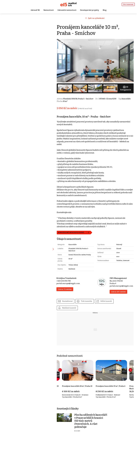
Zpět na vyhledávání (97, 18)
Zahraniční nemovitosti (66, 10)
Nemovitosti (49, 10)
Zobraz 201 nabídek (119, 291)
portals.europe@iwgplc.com (69, 283)
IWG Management (118, 277)
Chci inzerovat (128, 4)
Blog (104, 10)
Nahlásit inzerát (70, 307)
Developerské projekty (89, 10)
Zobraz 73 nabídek (66, 289)
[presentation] (61, 369)
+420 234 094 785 (65, 280)
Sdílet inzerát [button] (107, 301)
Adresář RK (35, 10)
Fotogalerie (125, 87)
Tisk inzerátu (87, 301)
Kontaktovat (69, 301)
